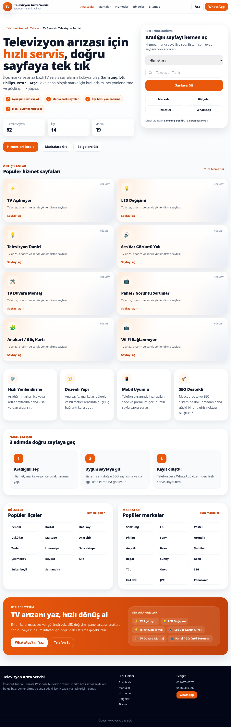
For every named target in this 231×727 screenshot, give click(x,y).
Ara (197, 7)
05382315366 (185, 688)
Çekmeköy (18, 559)
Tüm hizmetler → (216, 169)
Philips (130, 537)
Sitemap (154, 6)
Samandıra (52, 569)
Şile (81, 559)
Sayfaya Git (184, 85)
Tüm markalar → (211, 513)
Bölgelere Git (88, 147)
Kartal (49, 527)
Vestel (198, 527)
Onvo (163, 569)
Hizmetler (121, 6)
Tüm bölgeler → (97, 513)
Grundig (199, 537)
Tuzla (15, 548)
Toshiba (199, 548)
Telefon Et (62, 642)
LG (162, 527)
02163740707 (185, 682)
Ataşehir (85, 537)
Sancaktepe (87, 548)
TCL (128, 569)
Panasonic (201, 580)
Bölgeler (138, 6)
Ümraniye (52, 548)
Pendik (16, 527)
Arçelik (131, 548)
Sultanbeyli (19, 569)
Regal (130, 559)
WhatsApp (216, 7)
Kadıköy (85, 527)
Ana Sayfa (87, 6)
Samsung (132, 527)
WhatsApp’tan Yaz (29, 642)
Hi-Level (131, 580)
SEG (196, 569)
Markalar (104, 6)
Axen (197, 559)
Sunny (164, 559)
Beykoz (50, 559)
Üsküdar (17, 537)
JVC (162, 580)
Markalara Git (56, 147)
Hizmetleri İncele (20, 147)
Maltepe (51, 537)
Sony (163, 537)
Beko (163, 548)
